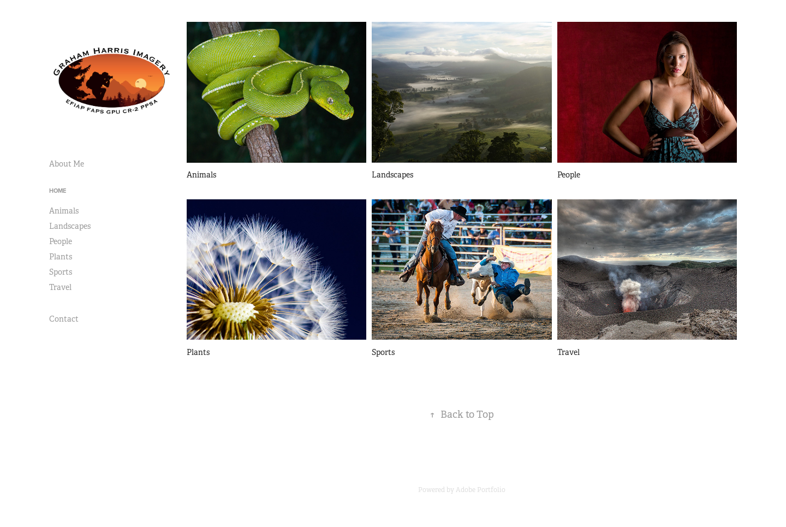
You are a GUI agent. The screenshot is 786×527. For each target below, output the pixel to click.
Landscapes (70, 226)
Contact (64, 319)
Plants (60, 257)
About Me (66, 164)
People (60, 241)
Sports (60, 272)
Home (57, 190)
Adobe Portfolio (480, 489)
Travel (60, 287)
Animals (64, 211)
